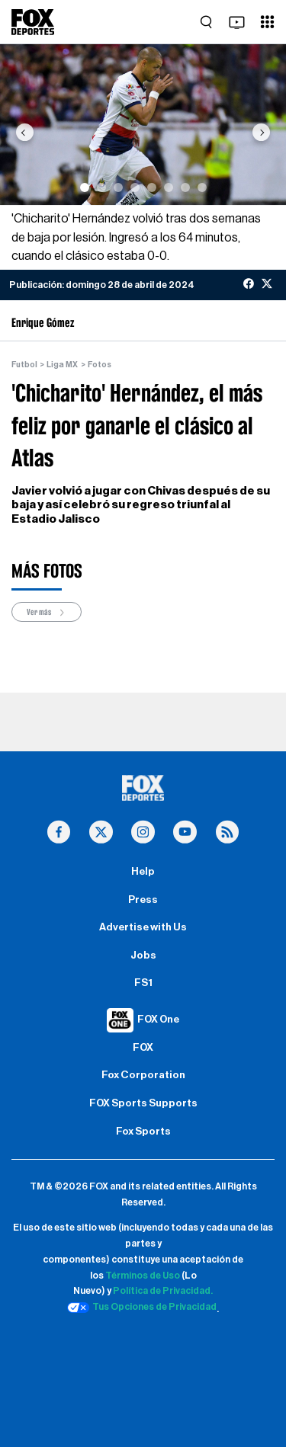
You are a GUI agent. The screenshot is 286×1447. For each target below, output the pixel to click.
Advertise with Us (143, 927)
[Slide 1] (84, 187)
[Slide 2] (101, 187)
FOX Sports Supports (143, 1103)
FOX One (158, 1019)
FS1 (143, 983)
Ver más (46, 612)
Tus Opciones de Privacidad (142, 1307)
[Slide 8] (202, 187)
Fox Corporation (143, 1075)
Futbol (24, 364)
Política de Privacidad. (163, 1290)
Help (143, 871)
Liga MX (62, 364)
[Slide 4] (135, 187)
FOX (143, 1047)
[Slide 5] (151, 187)
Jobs (143, 955)
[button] (24, 132)
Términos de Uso (142, 1275)
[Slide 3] (118, 187)
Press (143, 900)
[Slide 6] (168, 187)
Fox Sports (143, 1131)
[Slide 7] (185, 187)
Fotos (99, 364)
